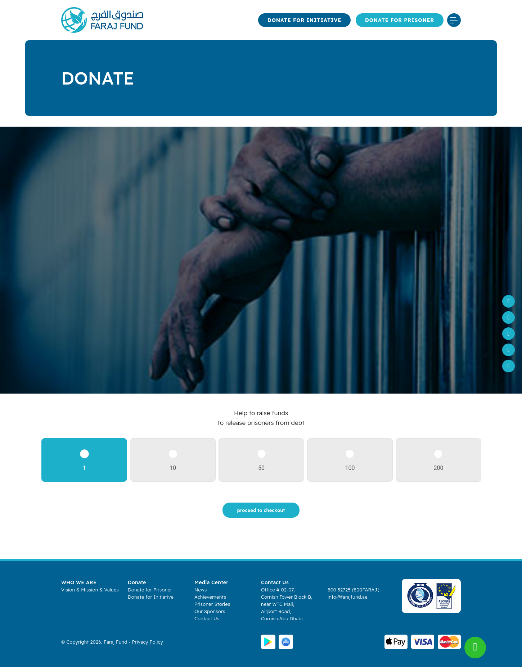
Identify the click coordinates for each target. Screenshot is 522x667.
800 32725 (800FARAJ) (353, 590)
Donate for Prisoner (399, 20)
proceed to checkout (261, 510)
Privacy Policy (147, 642)
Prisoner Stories (212, 604)
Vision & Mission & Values (90, 590)
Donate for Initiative (304, 20)
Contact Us (206, 618)
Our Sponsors (209, 611)
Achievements (210, 597)
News (200, 590)
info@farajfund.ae (348, 597)
